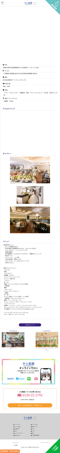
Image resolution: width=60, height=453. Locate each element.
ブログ (33, 430)
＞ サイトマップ (15, 442)
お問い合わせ (17, 435)
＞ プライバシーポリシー (45, 442)
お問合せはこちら (30, 325)
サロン (33, 428)
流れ (33, 433)
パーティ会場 (17, 426)
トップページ (17, 424)
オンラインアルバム (19, 433)
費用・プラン (34, 426)
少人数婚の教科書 (35, 435)
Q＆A (16, 430)
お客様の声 (17, 428)
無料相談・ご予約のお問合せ (11, 451)
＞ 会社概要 (15, 445)
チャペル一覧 (34, 424)
